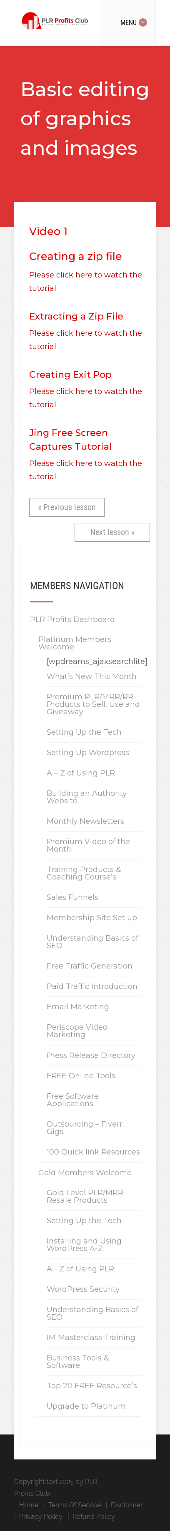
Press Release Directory (91, 1055)
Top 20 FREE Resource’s (92, 1385)
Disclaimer (127, 1505)
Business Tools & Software (78, 1361)
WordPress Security (83, 1289)
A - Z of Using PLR (80, 1268)
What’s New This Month (92, 676)
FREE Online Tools (81, 1075)
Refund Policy (93, 1517)
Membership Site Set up (92, 917)
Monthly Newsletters (85, 821)
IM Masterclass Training (91, 1337)
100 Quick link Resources (93, 1152)
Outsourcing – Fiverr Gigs (84, 1128)
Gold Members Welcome (85, 1172)
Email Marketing (78, 1006)
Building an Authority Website (87, 797)
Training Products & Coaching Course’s (84, 873)
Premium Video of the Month (88, 845)
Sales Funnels (72, 897)
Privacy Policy (40, 1517)
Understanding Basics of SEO (92, 942)
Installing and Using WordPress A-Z (84, 1244)
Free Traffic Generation (89, 966)
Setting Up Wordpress (88, 752)
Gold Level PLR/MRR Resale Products (85, 1196)
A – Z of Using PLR (81, 773)
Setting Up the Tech (84, 732)
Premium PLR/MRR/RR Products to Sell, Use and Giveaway (93, 704)
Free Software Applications (73, 1100)
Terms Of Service (74, 1505)
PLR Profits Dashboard (72, 619)
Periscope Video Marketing (77, 1031)
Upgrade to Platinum (86, 1406)
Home (28, 1505)
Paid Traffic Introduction (92, 986)
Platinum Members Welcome (74, 643)
